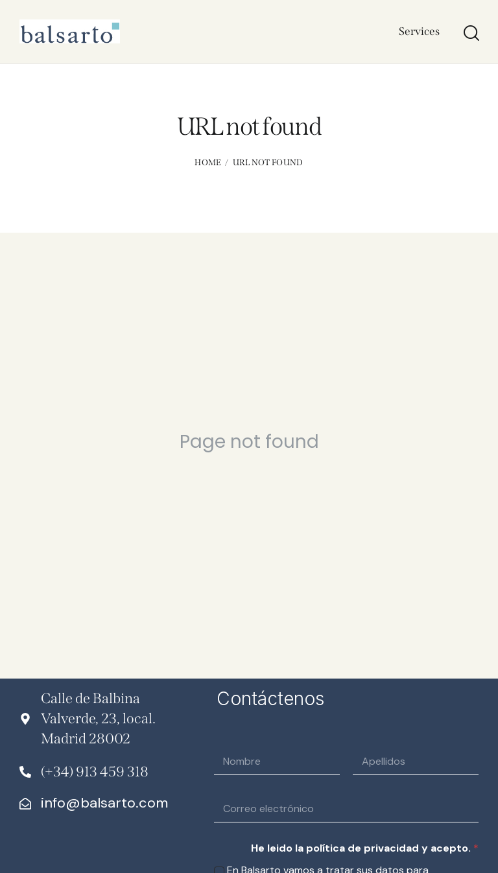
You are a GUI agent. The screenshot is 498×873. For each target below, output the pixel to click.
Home (208, 162)
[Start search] (470, 33)
